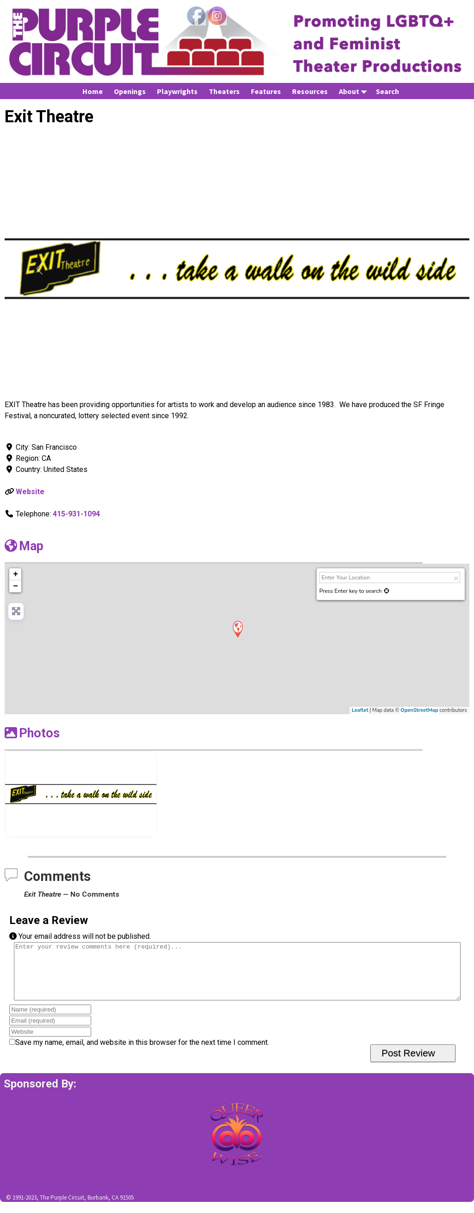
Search (387, 91)
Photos (32, 733)
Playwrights (177, 91)
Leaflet (360, 710)
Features (266, 91)
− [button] (15, 586)
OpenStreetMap (419, 710)
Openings (130, 91)
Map (24, 546)
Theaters (224, 91)
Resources (310, 91)
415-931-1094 (76, 513)
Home (92, 91)
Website (30, 491)
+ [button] (15, 574)
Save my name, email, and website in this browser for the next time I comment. (142, 1053)
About (354, 91)
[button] (40, 268)
